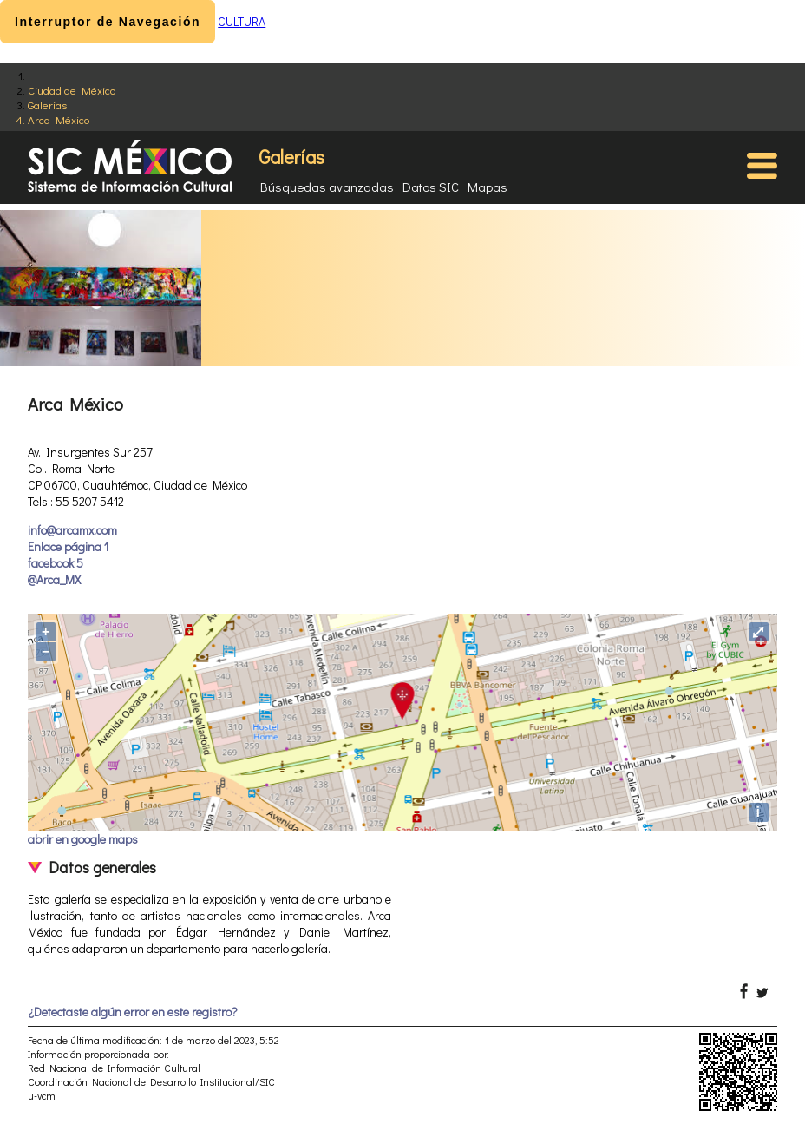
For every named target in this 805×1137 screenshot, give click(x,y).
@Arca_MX (54, 579)
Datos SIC (430, 186)
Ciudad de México (71, 89)
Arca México (58, 119)
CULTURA (241, 21)
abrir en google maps (83, 839)
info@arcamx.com (72, 530)
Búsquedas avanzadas (327, 186)
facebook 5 (55, 563)
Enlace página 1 (68, 546)
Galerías (47, 104)
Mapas (487, 186)
